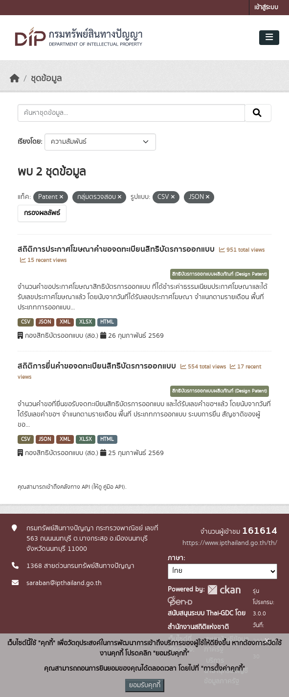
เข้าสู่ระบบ (266, 7)
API (86, 486)
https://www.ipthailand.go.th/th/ (229, 543)
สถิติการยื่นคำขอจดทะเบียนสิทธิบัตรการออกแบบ (98, 366)
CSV (25, 322)
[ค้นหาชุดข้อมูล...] (131, 113)
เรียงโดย (29, 142)
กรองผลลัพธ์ (42, 213)
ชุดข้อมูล (46, 78)
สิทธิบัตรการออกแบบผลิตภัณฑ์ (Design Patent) (219, 274)
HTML (107, 322)
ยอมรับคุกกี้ (144, 685)
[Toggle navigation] (269, 37)
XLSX (85, 322)
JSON (45, 322)
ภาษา (175, 558)
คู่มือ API (113, 486)
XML (65, 322)
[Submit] (258, 113)
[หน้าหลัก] (15, 78)
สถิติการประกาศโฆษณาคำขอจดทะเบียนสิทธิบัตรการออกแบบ (117, 249)
